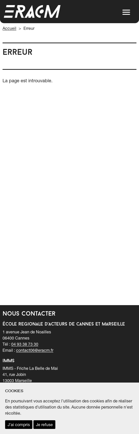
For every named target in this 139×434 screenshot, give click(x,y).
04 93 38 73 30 (24, 344)
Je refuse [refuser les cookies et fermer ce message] (44, 424)
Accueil (9, 28)
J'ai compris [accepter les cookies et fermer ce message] (19, 424)
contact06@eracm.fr (34, 350)
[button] (126, 12)
